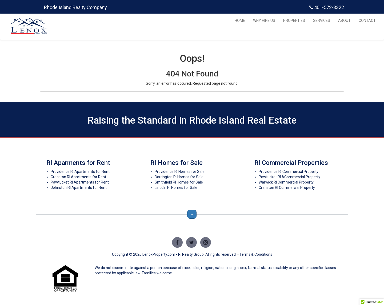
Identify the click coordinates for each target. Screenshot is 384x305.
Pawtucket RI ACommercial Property (289, 177)
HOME (240, 20)
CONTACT (367, 20)
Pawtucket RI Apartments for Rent (80, 182)
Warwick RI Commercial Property (286, 182)
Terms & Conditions (255, 254)
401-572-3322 (326, 7)
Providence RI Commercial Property (288, 171)
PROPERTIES (294, 20)
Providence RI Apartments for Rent (80, 171)
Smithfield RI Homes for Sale (179, 182)
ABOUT (344, 20)
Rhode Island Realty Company (75, 7)
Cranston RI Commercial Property (287, 187)
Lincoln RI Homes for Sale (176, 187)
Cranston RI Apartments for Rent (78, 177)
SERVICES (321, 20)
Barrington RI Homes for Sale (179, 177)
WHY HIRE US (264, 20)
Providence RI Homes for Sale (180, 171)
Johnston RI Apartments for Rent (79, 187)
